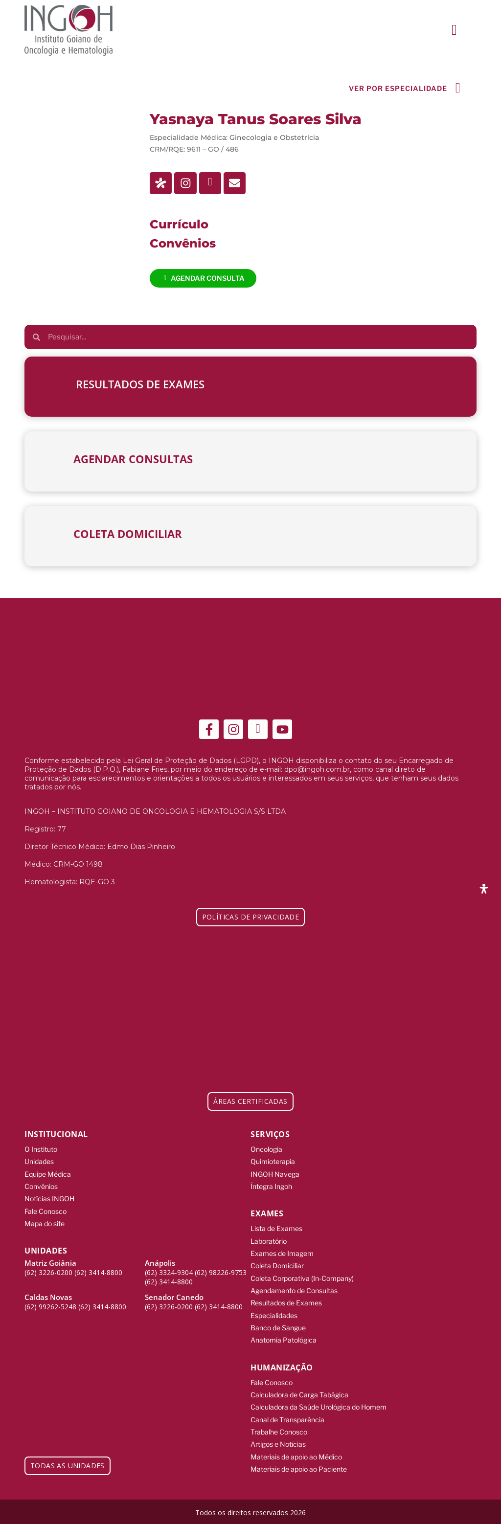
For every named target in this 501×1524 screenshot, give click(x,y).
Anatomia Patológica (283, 1339)
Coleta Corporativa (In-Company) (302, 1278)
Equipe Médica (47, 1175)
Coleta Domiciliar (277, 1266)
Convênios (41, 1187)
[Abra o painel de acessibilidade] (484, 888)
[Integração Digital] (442, 1510)
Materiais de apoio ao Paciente (298, 1467)
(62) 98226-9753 (221, 1272)
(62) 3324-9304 (169, 1272)
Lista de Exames (276, 1229)
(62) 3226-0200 (48, 1272)
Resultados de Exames (286, 1303)
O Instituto (40, 1150)
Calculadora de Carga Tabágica (299, 1394)
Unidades (39, 1163)
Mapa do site (44, 1224)
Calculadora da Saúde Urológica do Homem (318, 1406)
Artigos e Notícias (278, 1442)
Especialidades (273, 1315)
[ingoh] (68, 30)
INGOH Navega (274, 1175)
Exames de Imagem (282, 1254)
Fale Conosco (45, 1212)
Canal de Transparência (287, 1418)
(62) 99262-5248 (50, 1307)
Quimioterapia (272, 1163)
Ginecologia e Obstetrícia (274, 138)
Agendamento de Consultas (294, 1290)
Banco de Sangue (278, 1327)
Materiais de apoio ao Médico (296, 1455)
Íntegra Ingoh (271, 1187)
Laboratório (268, 1241)
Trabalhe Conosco (278, 1430)
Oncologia (266, 1150)
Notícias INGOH (49, 1199)
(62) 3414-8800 (98, 1272)
